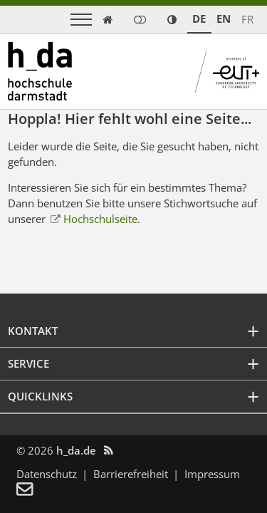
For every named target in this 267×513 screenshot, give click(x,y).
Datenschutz (46, 474)
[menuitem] (33, 490)
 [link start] (107, 19)
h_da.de (76, 450)
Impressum (212, 474)
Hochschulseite (100, 219)
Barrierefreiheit (130, 474)
